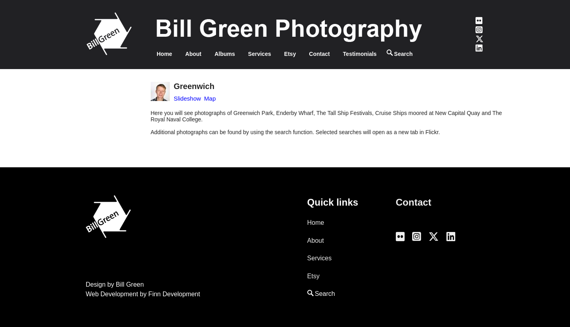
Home (164, 54)
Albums (224, 54)
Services (259, 54)
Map (210, 98)
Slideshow (187, 98)
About (193, 54)
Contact (319, 54)
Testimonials (360, 54)
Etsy (290, 54)
